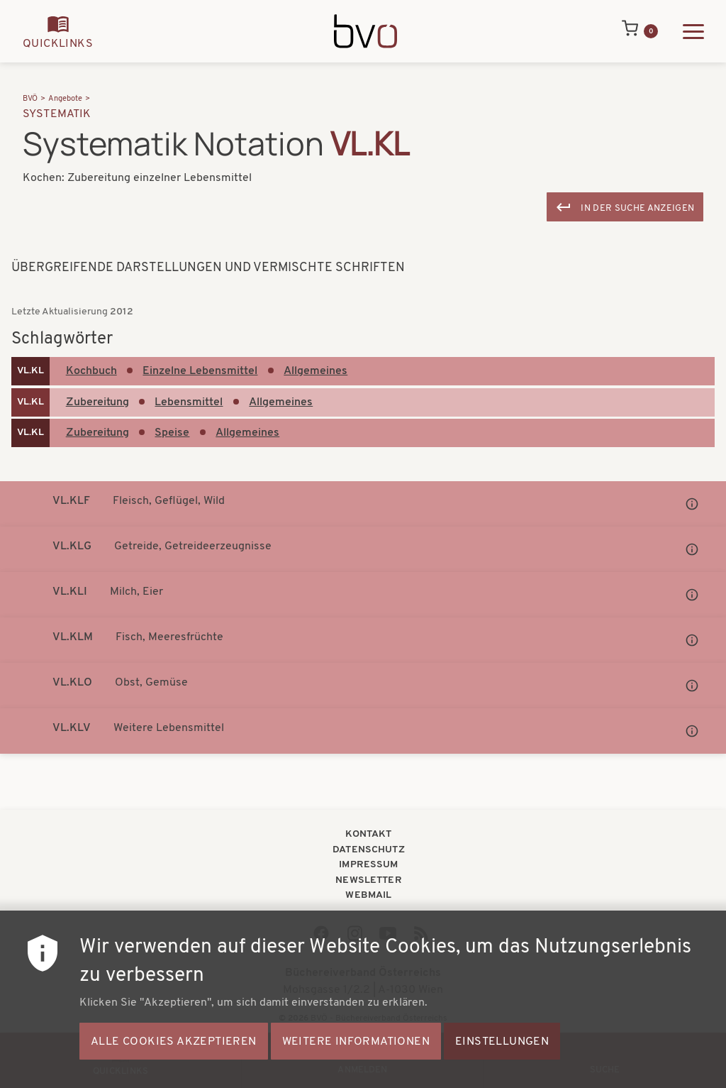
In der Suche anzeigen (637, 208)
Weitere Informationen (356, 1057)
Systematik (57, 114)
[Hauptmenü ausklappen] (693, 31)
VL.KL (30, 370)
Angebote (65, 99)
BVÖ (30, 99)
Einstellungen (502, 1057)
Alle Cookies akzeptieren (174, 1057)
